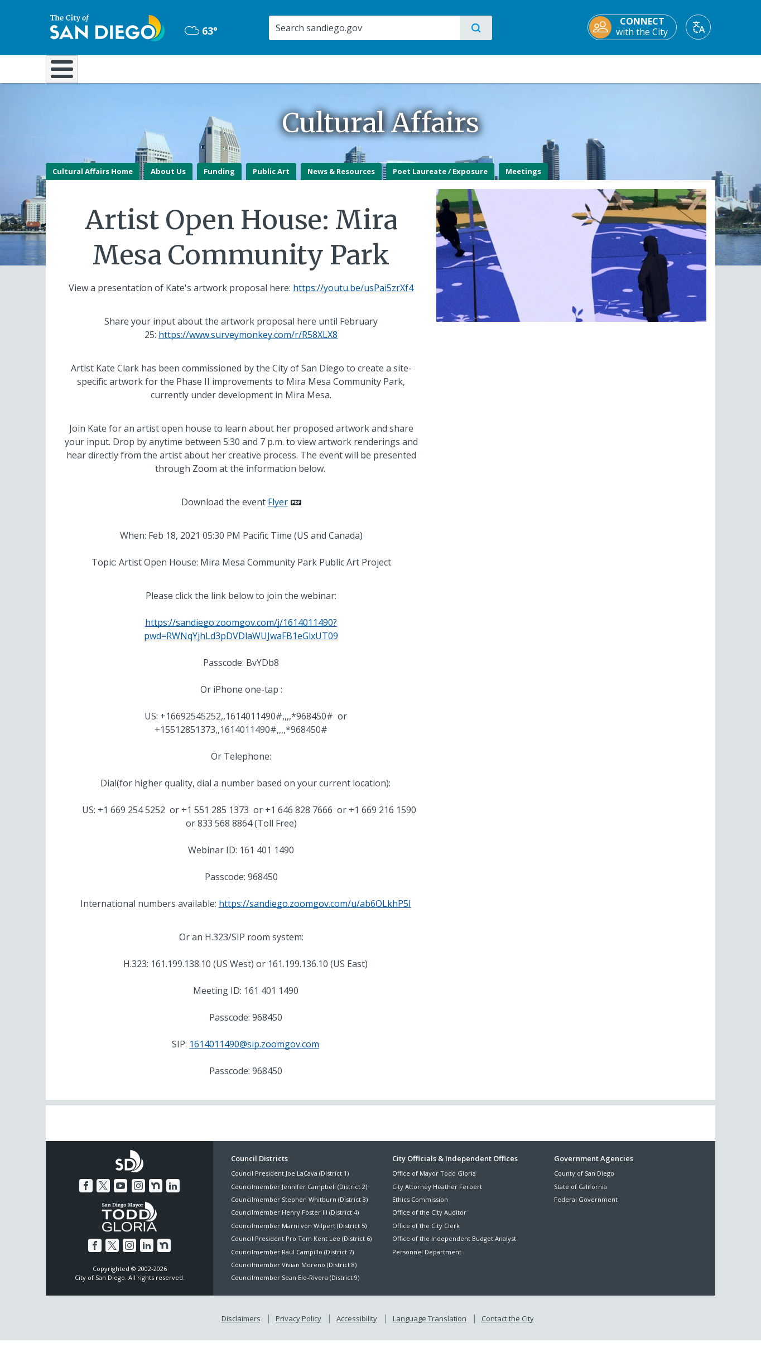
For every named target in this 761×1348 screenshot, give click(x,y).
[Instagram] (138, 1193)
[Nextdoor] (155, 1193)
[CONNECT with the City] (636, 27)
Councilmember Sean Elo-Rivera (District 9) (295, 1286)
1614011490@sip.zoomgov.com (254, 1052)
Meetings (523, 179)
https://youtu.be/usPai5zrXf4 (353, 295)
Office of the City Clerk (426, 1233)
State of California (580, 1194)
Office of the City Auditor (429, 1220)
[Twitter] (103, 1193)
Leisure (140, 68)
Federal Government (586, 1207)
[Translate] (702, 27)
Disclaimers (241, 1326)
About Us (168, 179)
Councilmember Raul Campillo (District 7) (292, 1259)
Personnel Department (426, 1259)
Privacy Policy (298, 1326)
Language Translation (429, 1326)
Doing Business (341, 68)
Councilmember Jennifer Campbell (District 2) (299, 1194)
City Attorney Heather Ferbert (437, 1194)
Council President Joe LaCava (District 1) (290, 1181)
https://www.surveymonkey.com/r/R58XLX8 (248, 342)
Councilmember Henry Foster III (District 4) (295, 1220)
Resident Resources (242, 68)
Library (443, 68)
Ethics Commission (420, 1207)
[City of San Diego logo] (103, 27)
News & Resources (341, 179)
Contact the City (507, 1326)
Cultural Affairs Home (92, 179)
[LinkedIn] (173, 1193)
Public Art (271, 179)
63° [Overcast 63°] (198, 30)
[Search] (363, 28)
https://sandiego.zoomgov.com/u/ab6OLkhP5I (315, 911)
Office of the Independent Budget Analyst (454, 1247)
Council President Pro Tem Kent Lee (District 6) (301, 1247)
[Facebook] (86, 1193)
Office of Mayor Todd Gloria (434, 1181)
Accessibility (356, 1326)
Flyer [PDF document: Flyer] (278, 510)
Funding (219, 179)
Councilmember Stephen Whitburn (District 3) (299, 1207)
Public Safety (552, 68)
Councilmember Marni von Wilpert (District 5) (299, 1233)
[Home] (67, 73)
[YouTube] (120, 1193)
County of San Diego (584, 1181)
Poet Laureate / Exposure (440, 179)
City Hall (660, 68)
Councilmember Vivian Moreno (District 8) (294, 1272)
